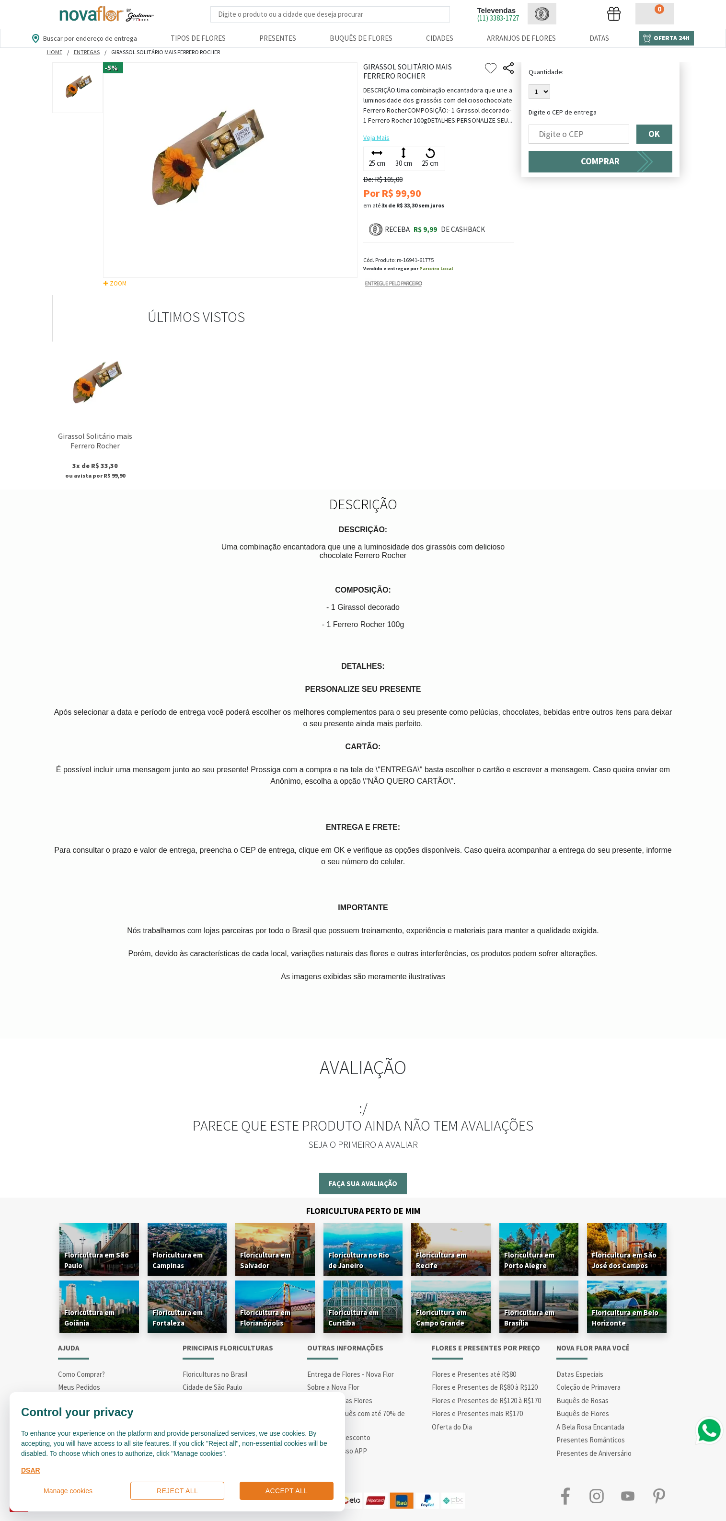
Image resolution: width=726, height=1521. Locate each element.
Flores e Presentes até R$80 (474, 1374)
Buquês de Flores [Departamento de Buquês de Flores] (361, 38)
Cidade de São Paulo (212, 1387)
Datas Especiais (579, 1374)
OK (654, 134)
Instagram (596, 1496)
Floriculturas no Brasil (215, 1374)
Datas (599, 38)
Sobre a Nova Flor (333, 1387)
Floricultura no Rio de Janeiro (358, 1260)
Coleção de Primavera (588, 1387)
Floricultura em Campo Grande (441, 1317)
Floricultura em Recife (441, 1260)
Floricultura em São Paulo (96, 1260)
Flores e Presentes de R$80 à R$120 (485, 1387)
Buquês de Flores (582, 1413)
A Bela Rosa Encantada (590, 1426)
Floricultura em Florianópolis (265, 1317)
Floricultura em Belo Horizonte (625, 1317)
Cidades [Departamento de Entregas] (439, 38)
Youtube (628, 1496)
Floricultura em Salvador (265, 1260)
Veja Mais (376, 137)
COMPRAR (600, 161)
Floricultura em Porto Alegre (529, 1260)
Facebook (565, 1496)
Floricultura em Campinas (177, 1260)
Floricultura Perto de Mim (363, 1210)
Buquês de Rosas (582, 1400)
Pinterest (659, 1496)
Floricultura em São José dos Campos (624, 1260)
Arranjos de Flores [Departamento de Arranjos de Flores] (521, 38)
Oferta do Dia (452, 1426)
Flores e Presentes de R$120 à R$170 (486, 1400)
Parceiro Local (436, 268)
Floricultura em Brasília (529, 1317)
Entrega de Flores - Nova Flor (350, 1374)
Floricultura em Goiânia (89, 1317)
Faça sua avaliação (363, 1183)
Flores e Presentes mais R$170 (477, 1413)
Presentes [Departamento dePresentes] (277, 38)
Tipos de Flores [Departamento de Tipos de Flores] (198, 38)
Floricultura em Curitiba (353, 1317)
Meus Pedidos (79, 1387)
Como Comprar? (81, 1374)
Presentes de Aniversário (594, 1453)
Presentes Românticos (590, 1439)
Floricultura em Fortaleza (177, 1317)
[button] (542, 13)
